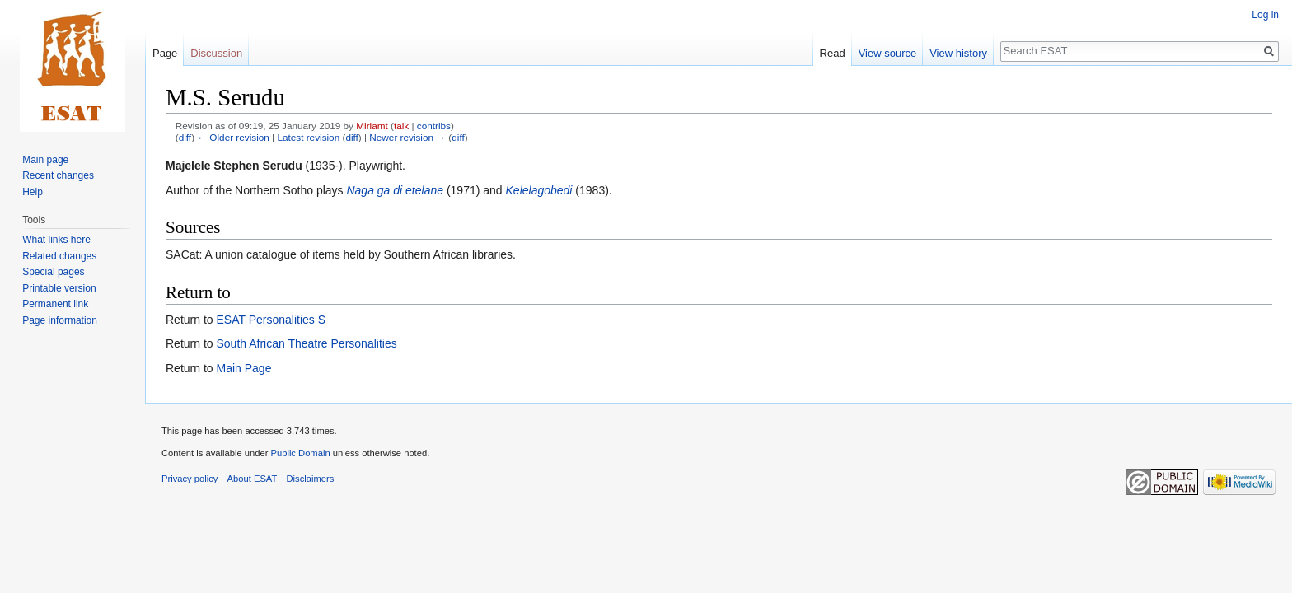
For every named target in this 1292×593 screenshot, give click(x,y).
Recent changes (58, 175)
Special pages (53, 272)
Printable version (59, 288)
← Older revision (233, 137)
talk (401, 125)
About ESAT (252, 478)
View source (888, 53)
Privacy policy (190, 478)
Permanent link (55, 304)
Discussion (216, 53)
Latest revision (308, 137)
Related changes (59, 256)
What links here (56, 239)
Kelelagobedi (539, 190)
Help (32, 192)
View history (958, 53)
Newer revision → (407, 137)
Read (832, 53)
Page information (59, 320)
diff (185, 137)
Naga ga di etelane (394, 190)
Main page (45, 160)
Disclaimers (311, 478)
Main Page (243, 368)
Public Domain (300, 453)
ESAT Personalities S (270, 319)
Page (164, 53)
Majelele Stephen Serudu (234, 165)
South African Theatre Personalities (306, 343)
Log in (1265, 15)
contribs (434, 125)
